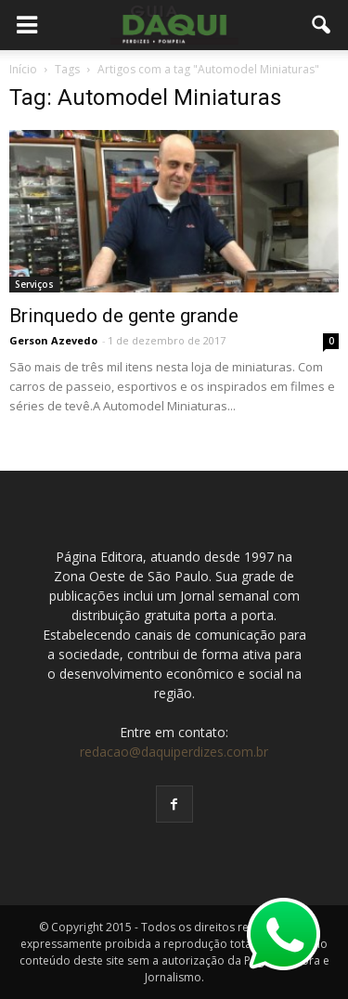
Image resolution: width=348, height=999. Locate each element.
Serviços (34, 284)
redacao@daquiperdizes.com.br (174, 751)
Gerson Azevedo (53, 340)
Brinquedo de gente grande (123, 316)
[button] (322, 25)
